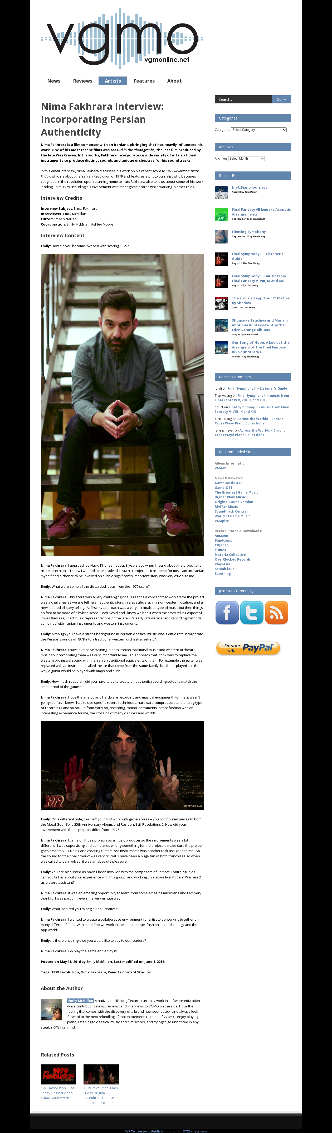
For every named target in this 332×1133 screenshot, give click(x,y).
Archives (221, 158)
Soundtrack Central (231, 511)
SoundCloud (225, 569)
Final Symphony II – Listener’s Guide (257, 388)
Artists (113, 81)
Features (144, 81)
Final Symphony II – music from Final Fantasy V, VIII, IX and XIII (252, 397)
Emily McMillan (80, 1000)
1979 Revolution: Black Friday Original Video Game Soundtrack (58, 1093)
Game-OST (223, 487)
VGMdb (220, 468)
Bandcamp (223, 540)
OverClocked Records (233, 559)
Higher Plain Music (230, 497)
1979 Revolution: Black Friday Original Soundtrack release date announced (101, 1095)
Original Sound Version (234, 502)
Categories (223, 129)
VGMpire (222, 521)
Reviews (82, 81)
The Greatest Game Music (236, 492)
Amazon (221, 535)
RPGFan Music (226, 506)
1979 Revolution (65, 971)
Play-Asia (222, 564)
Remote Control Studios (129, 971)
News (53, 81)
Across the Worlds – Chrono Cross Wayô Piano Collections (249, 421)
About (174, 81)
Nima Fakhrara (93, 971)
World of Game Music (232, 516)
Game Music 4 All (229, 483)
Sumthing (223, 573)
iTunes (220, 550)
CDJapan (222, 545)
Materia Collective (230, 554)
